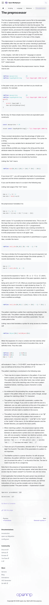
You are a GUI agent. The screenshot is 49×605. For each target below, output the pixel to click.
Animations (5, 577)
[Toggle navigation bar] (2, 2)
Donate (4, 555)
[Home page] (3, 8)
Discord (4, 550)
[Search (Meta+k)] (46, 2)
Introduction (5, 533)
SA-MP (4, 583)
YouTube (5, 558)
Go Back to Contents (8, 503)
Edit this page (7, 510)
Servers (4, 572)
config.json (5, 539)
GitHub (4, 552)
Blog (2, 575)
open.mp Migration (7, 536)
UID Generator (6, 580)
